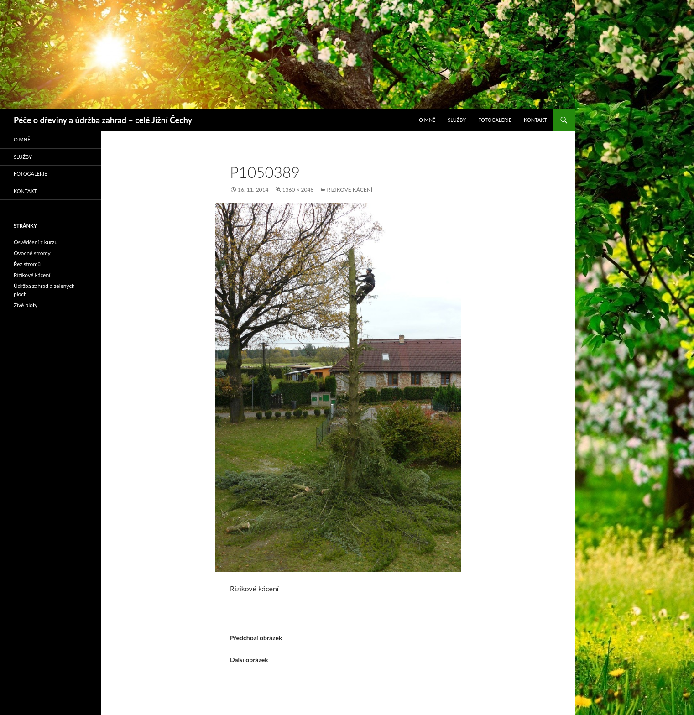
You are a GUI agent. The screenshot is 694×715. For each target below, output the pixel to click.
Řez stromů (27, 264)
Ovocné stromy (32, 253)
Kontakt (535, 120)
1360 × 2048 (298, 189)
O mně (427, 120)
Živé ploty (25, 305)
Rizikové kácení (349, 189)
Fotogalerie (494, 120)
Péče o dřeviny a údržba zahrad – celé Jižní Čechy (103, 120)
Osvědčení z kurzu (35, 242)
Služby (457, 120)
